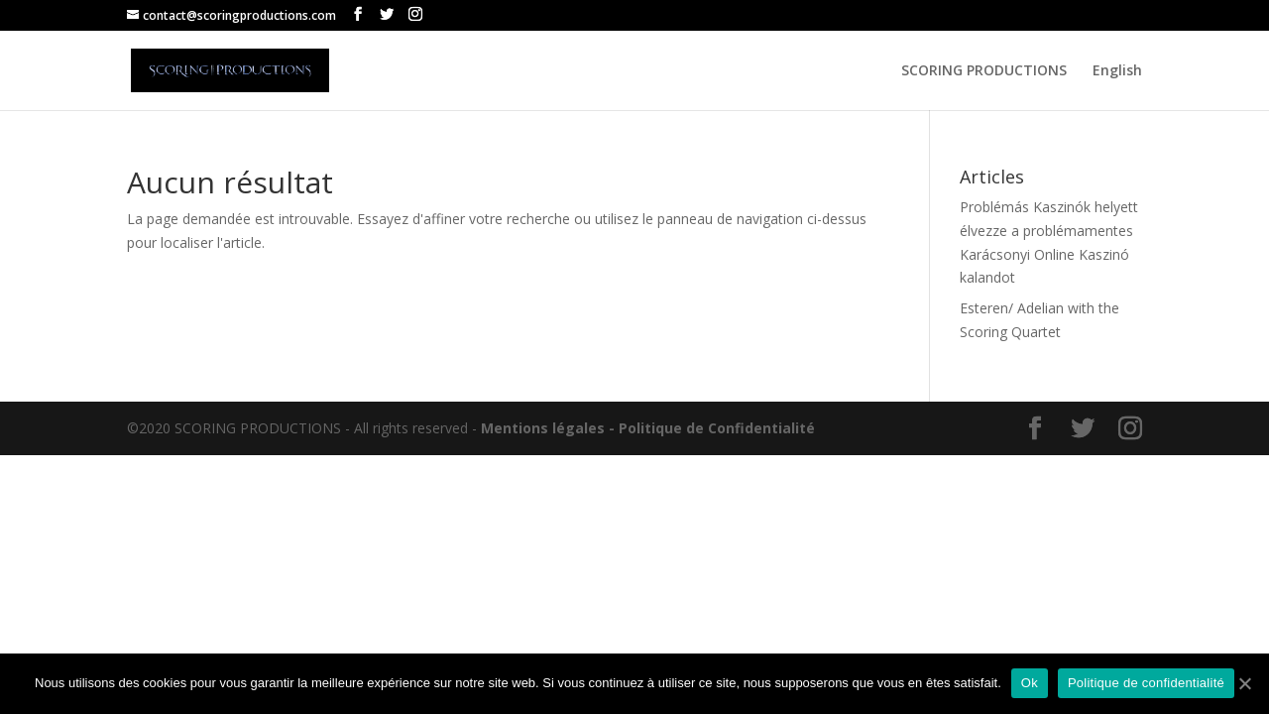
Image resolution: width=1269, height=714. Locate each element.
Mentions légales (543, 427)
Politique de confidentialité (1146, 682)
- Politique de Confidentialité (712, 427)
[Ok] (1244, 683)
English (1117, 71)
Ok (1029, 682)
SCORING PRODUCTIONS (984, 71)
